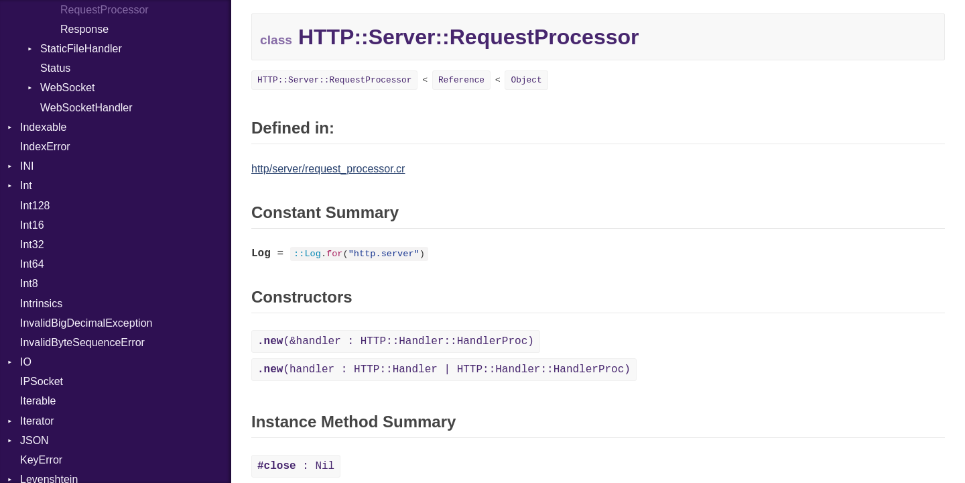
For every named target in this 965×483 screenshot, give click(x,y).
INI (27, 166)
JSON (34, 440)
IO (25, 362)
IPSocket (41, 381)
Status (55, 68)
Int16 (32, 225)
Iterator (37, 421)
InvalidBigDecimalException (86, 323)
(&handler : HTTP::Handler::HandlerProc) (395, 341)
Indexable (43, 127)
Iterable (38, 401)
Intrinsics (41, 303)
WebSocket (67, 87)
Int (26, 185)
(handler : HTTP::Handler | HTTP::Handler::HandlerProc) (444, 370)
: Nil (295, 466)
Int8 (29, 283)
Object (526, 80)
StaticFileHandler (81, 48)
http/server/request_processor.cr (328, 168)
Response (84, 29)
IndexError (45, 146)
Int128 (35, 205)
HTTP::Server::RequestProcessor (334, 80)
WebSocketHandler (86, 107)
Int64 (32, 264)
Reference (461, 80)
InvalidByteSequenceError (82, 342)
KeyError (41, 460)
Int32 (32, 244)
